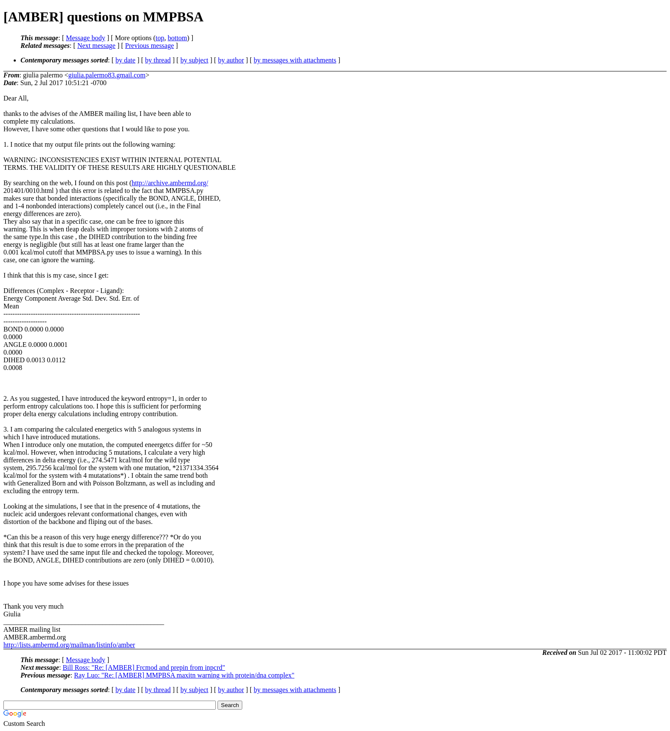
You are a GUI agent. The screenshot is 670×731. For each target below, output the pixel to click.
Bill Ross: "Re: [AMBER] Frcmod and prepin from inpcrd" (144, 667)
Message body (85, 37)
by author (231, 60)
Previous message (149, 45)
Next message (96, 45)
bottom (177, 37)
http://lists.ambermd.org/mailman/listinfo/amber (69, 644)
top (160, 37)
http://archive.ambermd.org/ (170, 182)
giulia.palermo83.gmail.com (107, 75)
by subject (194, 60)
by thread (158, 60)
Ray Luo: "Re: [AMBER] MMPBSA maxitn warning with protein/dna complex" (184, 675)
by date (125, 60)
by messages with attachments (295, 60)
